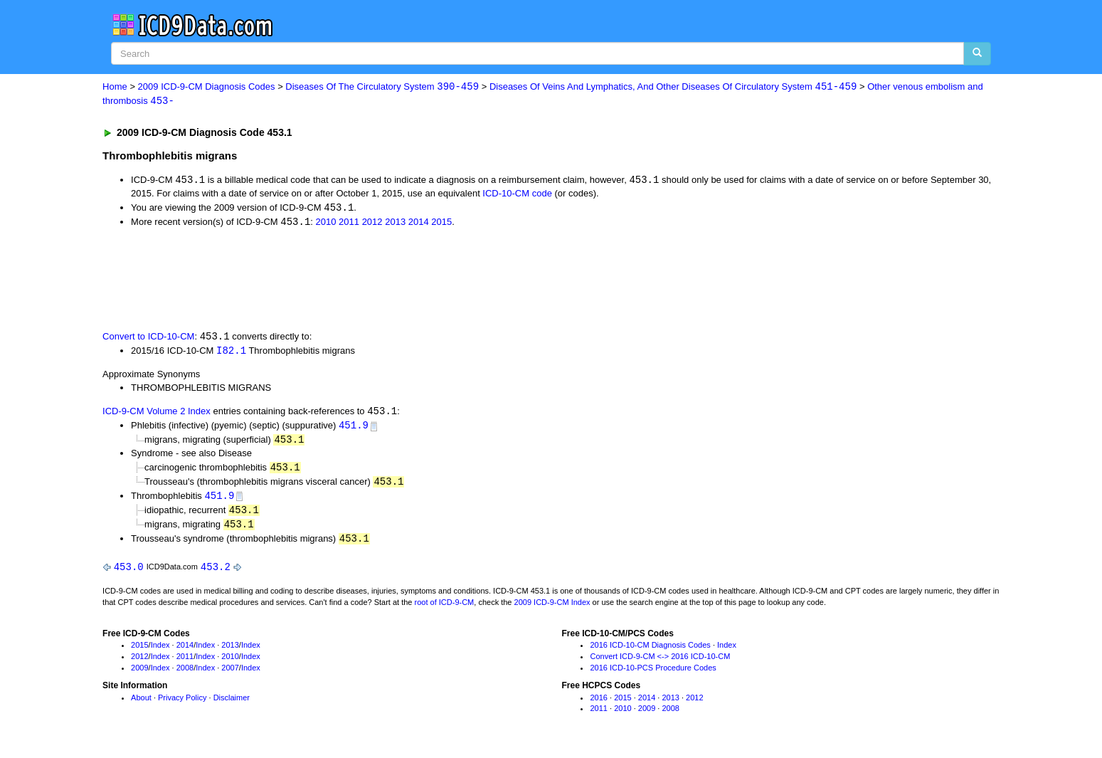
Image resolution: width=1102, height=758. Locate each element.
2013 (395, 224)
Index (160, 652)
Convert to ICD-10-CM (148, 339)
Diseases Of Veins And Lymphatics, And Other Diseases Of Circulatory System (673, 87)
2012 (372, 224)
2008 (185, 674)
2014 (418, 224)
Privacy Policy (182, 704)
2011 (349, 224)
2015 (441, 224)
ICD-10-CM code (517, 194)
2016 (598, 704)
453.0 (129, 573)
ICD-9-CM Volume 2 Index (156, 414)
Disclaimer (231, 704)
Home (114, 87)
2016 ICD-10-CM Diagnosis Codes (650, 652)
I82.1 (231, 352)
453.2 (216, 573)
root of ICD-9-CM (445, 608)
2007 (229, 674)
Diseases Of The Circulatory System (382, 87)
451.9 (354, 429)
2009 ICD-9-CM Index (552, 608)
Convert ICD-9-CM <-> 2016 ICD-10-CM (660, 663)
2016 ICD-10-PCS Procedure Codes (653, 674)
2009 (139, 674)
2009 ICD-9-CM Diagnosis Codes (206, 87)
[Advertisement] (356, 280)
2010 (326, 224)
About (141, 704)
